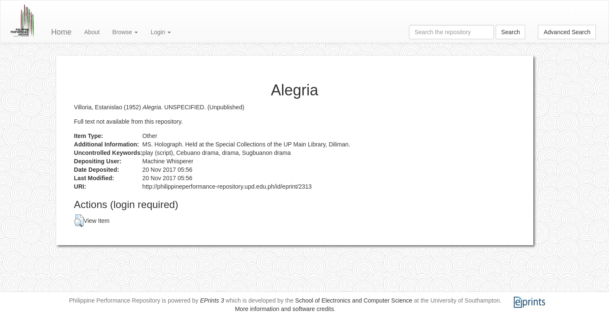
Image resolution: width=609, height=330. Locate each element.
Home (61, 32)
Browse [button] (125, 32)
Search (510, 32)
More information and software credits (284, 309)
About (92, 32)
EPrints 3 (212, 300)
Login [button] (161, 32)
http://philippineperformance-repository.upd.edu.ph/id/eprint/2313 (227, 186)
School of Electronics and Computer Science (353, 300)
